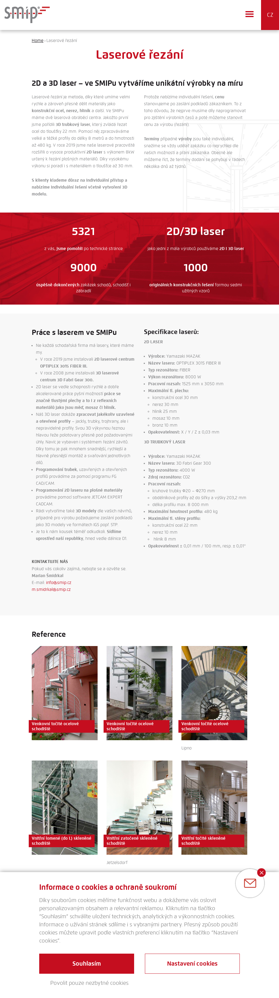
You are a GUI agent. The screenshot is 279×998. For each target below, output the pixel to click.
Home (37, 40)
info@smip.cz (58, 582)
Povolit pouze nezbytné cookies (89, 983)
